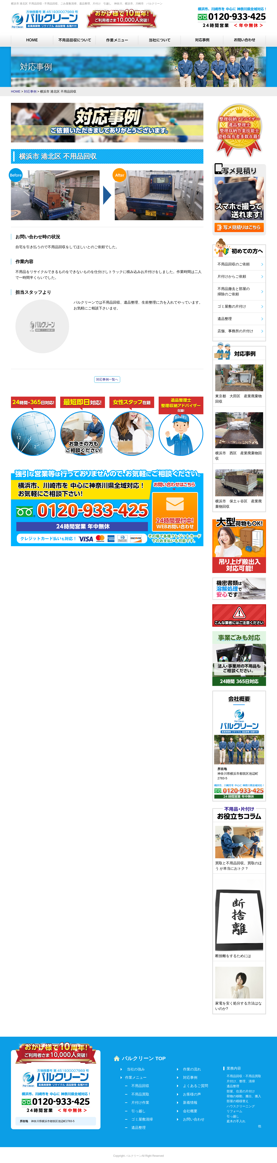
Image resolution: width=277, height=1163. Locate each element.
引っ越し (137, 1109)
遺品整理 (137, 1126)
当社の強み (134, 1067)
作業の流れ (187, 1067)
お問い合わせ (188, 1118)
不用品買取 (138, 1093)
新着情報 (185, 1101)
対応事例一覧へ (107, 379)
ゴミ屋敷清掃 (140, 1118)
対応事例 (185, 1076)
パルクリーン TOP (139, 1057)
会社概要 (185, 1109)
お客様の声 (187, 1093)
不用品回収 (138, 1084)
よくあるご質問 (190, 1084)
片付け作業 (138, 1101)
